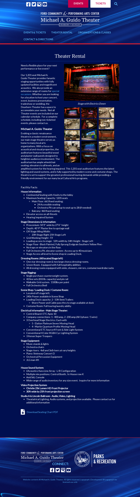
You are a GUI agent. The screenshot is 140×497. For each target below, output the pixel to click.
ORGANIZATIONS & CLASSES (94, 32)
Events (78, 3)
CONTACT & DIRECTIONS (38, 39)
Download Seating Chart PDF (42, 412)
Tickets (100, 3)
